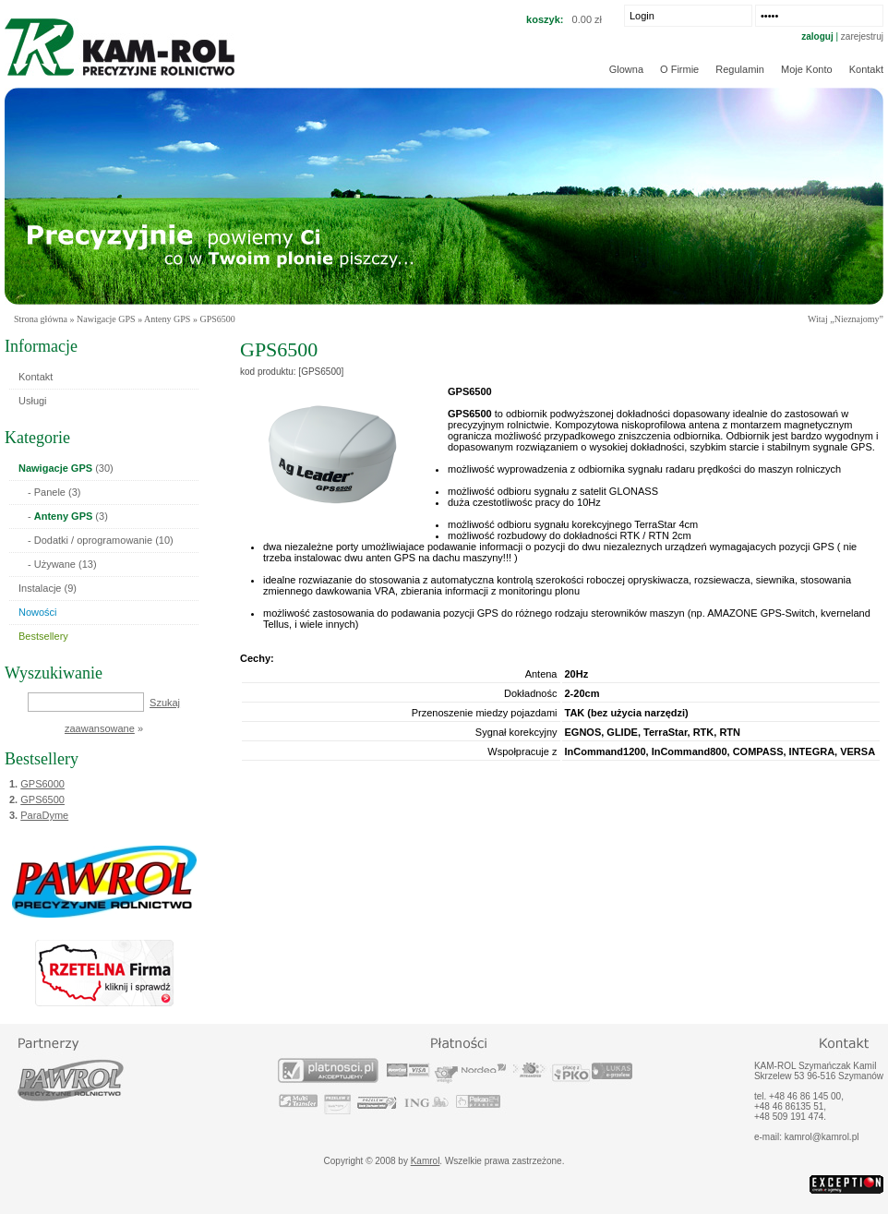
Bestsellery (41, 759)
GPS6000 (42, 783)
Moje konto (807, 69)
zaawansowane (100, 728)
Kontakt (866, 69)
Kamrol (425, 1161)
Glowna (626, 69)
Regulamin (739, 69)
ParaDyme (44, 815)
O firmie (679, 69)
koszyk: (544, 19)
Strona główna (40, 319)
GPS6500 (42, 799)
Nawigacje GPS (106, 319)
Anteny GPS (167, 319)
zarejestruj (862, 36)
